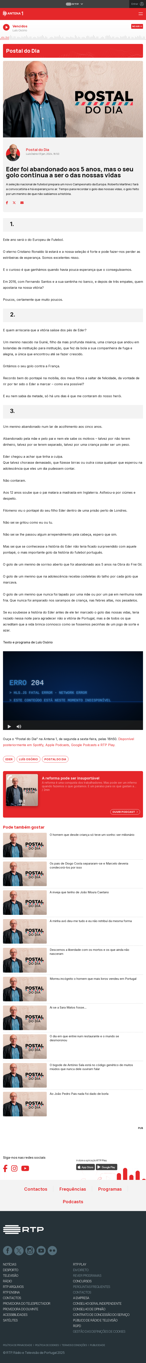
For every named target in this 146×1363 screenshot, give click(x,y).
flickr (52, 1251)
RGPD (77, 1326)
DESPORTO (10, 1270)
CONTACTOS (12, 1298)
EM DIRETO (80, 1270)
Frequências (72, 1189)
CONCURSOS (82, 1281)
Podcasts (73, 1202)
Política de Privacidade (17, 1345)
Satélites (10, 1320)
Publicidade (97, 1345)
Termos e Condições (74, 1345)
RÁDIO (7, 1281)
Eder (9, 759)
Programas (110, 1189)
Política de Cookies (47, 1345)
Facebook (8, 1251)
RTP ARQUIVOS (13, 1287)
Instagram (30, 1251)
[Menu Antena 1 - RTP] (142, 14)
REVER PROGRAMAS (87, 1275)
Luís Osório (28, 759)
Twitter (19, 1251)
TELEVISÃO (10, 1275)
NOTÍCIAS (9, 1264)
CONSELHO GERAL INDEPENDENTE (97, 1303)
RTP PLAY (79, 1264)
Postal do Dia (23, 50)
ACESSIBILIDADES (15, 1314)
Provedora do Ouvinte (20, 1309)
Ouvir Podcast (125, 812)
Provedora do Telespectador (26, 1303)
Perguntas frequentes (91, 1287)
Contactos (35, 1189)
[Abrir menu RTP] (73, 4)
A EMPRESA (81, 1298)
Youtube (41, 1251)
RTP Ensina (11, 1292)
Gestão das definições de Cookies (99, 1331)
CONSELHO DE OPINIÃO (89, 1309)
